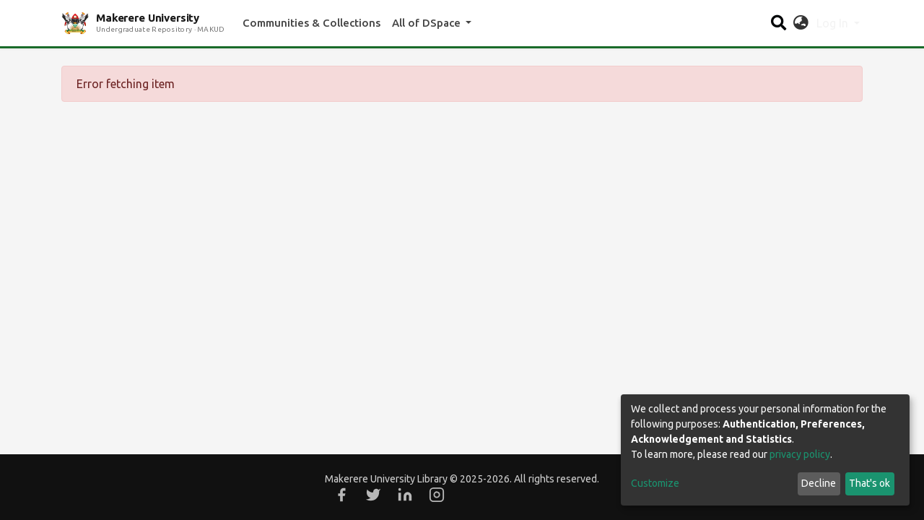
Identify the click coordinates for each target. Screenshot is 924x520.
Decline (818, 483)
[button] (801, 23)
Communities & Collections (311, 23)
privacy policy (800, 454)
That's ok (869, 483)
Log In (833, 23)
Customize (655, 483)
